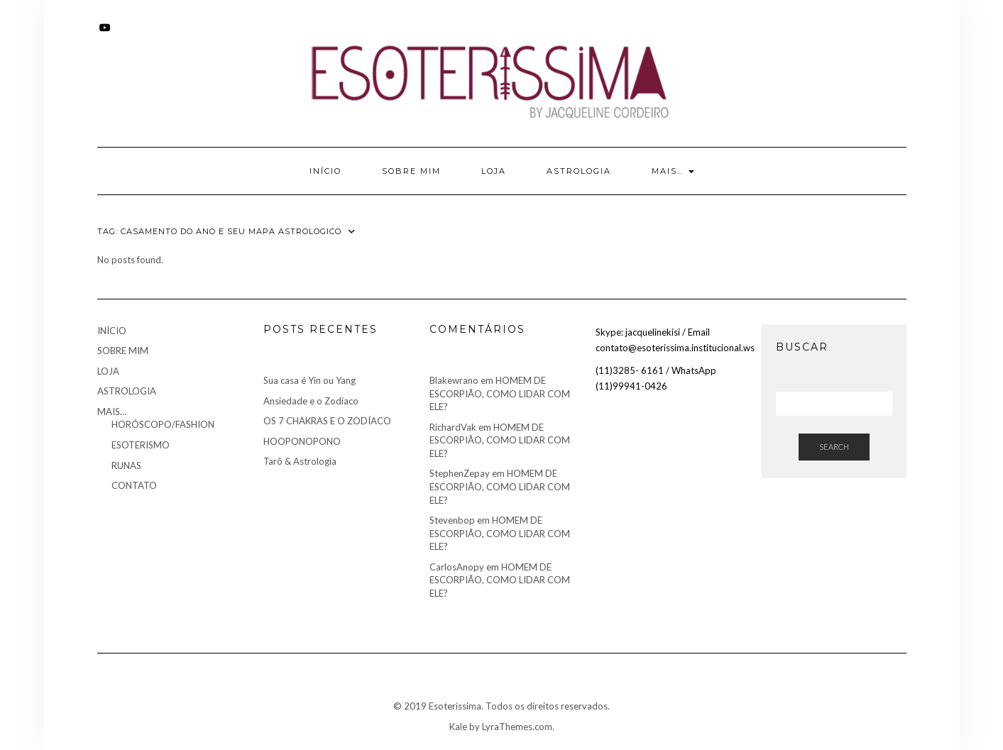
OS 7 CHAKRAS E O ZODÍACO (327, 420)
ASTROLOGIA (579, 171)
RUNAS (126, 465)
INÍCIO (325, 171)
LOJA (493, 171)
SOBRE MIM (411, 171)
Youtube (106, 34)
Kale (458, 726)
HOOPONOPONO (302, 441)
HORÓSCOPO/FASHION (162, 424)
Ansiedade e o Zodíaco (310, 401)
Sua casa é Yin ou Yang (309, 380)
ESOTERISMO (140, 445)
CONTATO (134, 485)
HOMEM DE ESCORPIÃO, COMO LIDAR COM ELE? (499, 393)
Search (834, 446)
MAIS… (673, 171)
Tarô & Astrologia (299, 461)
